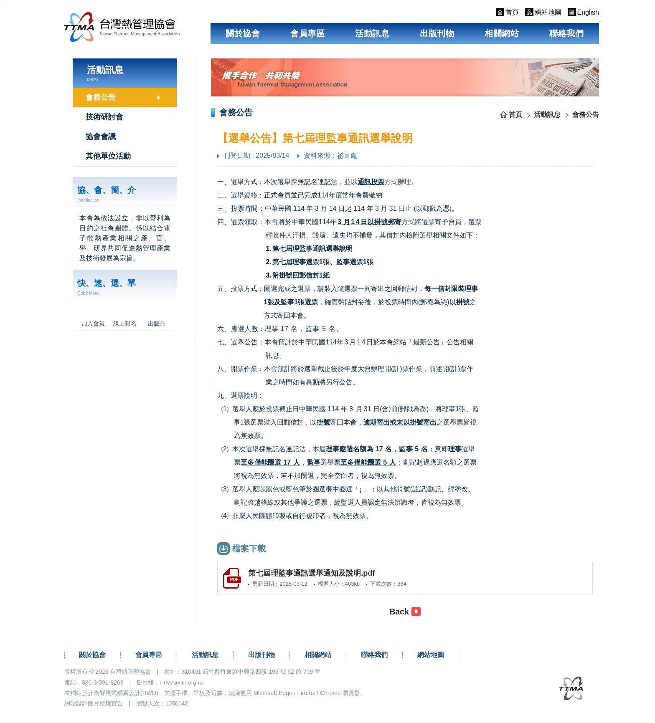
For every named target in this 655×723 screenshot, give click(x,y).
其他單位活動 (108, 156)
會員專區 (307, 33)
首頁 (515, 114)
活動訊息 (372, 33)
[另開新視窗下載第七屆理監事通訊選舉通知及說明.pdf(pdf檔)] (405, 579)
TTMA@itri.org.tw (182, 683)
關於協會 (243, 33)
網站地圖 (430, 656)
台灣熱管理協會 (130, 29)
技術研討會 (104, 117)
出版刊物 (437, 33)
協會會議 (101, 136)
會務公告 (101, 97)
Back (399, 613)
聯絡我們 (566, 33)
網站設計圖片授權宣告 (93, 704)
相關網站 (502, 33)
